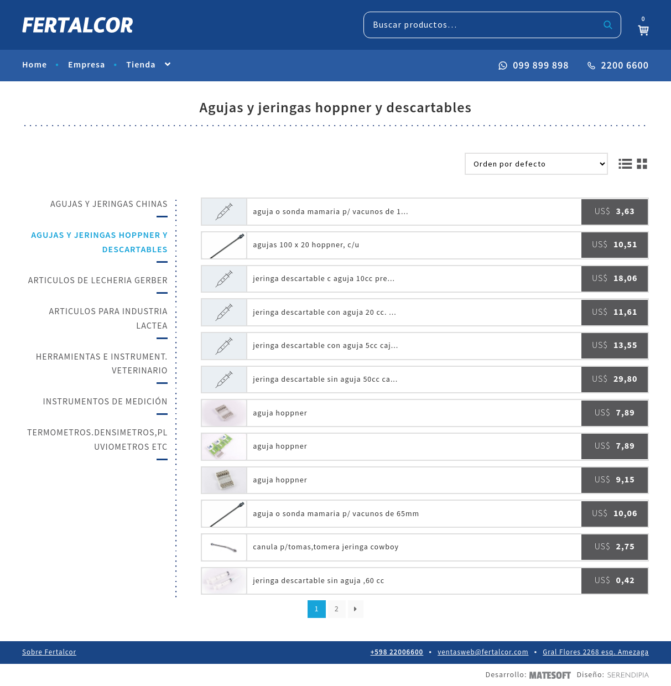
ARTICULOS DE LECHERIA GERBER (98, 281)
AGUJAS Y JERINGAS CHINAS (109, 204)
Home (34, 65)
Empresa (86, 65)
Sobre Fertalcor (49, 652)
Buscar (608, 25)
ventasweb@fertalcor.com (483, 652)
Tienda (140, 65)
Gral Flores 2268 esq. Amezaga (596, 652)
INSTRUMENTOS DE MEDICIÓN (105, 402)
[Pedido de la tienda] (536, 164)
